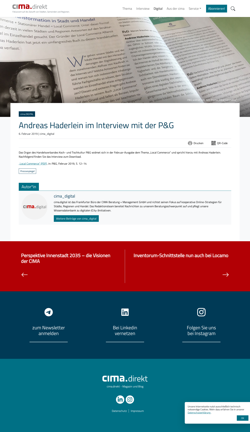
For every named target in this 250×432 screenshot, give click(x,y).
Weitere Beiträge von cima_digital (76, 218)
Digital (158, 8)
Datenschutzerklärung (199, 412)
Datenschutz (119, 411)
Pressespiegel (27, 171)
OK (242, 418)
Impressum (137, 411)
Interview (142, 8)
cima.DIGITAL (27, 114)
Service (194, 8)
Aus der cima (176, 8)
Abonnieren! (216, 8)
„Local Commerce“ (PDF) (33, 163)
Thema (127, 8)
